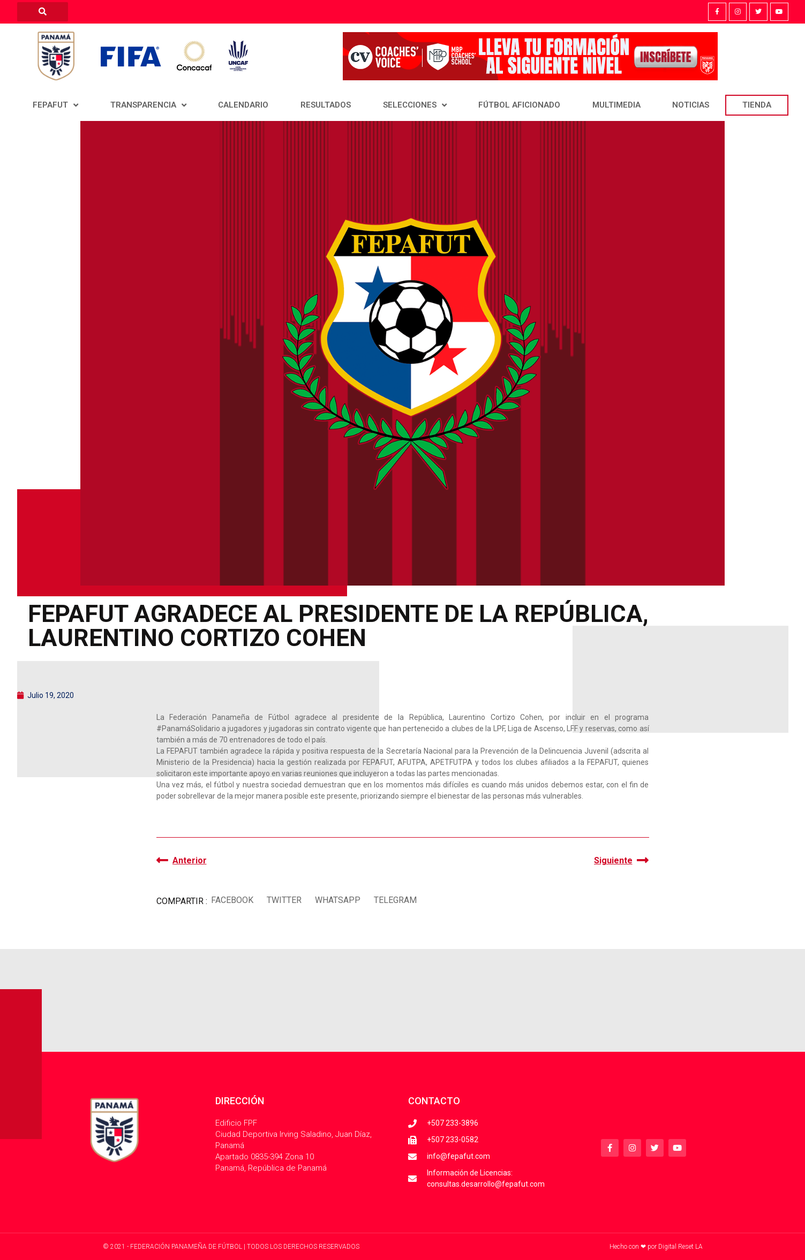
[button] (232, 900)
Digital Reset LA (680, 1246)
